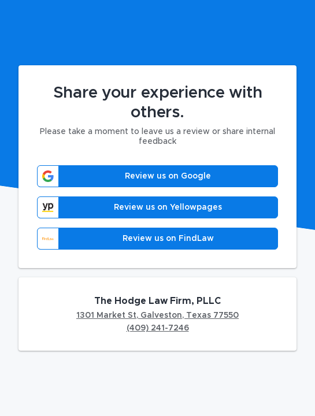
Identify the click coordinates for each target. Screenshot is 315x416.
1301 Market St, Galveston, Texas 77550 (157, 315)
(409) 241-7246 (158, 328)
